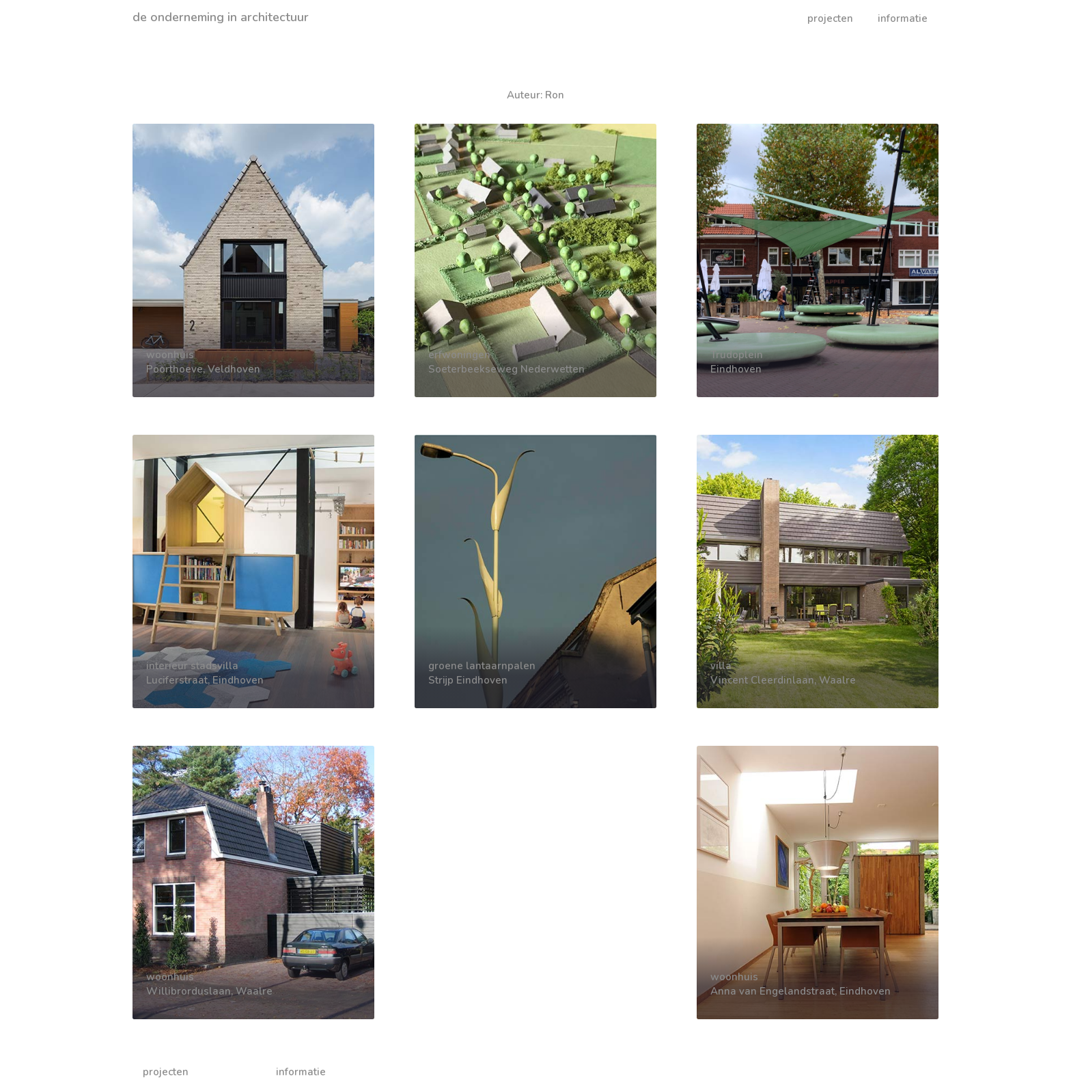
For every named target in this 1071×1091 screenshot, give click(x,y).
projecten (830, 18)
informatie (903, 18)
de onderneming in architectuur (221, 17)
